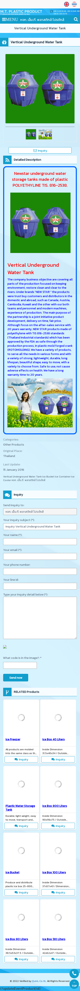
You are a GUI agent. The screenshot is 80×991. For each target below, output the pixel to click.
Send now (15, 678)
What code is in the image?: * (22, 658)
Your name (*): (12, 535)
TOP (74, 984)
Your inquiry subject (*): (19, 520)
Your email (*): (12, 550)
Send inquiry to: (13, 505)
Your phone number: (16, 565)
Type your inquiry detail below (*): (25, 594)
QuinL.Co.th (39, 981)
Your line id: (11, 580)
